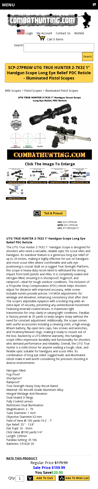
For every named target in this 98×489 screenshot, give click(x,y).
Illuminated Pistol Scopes (61, 90)
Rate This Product (21, 458)
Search (87, 56)
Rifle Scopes (13, 90)
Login (29, 33)
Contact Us (63, 33)
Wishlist (79, 33)
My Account (44, 33)
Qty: (11, 477)
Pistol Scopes (33, 90)
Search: (19, 45)
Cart (50, 39)
